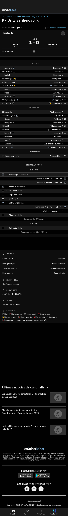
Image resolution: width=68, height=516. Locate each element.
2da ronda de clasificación (56, 28)
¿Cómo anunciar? (34, 501)
